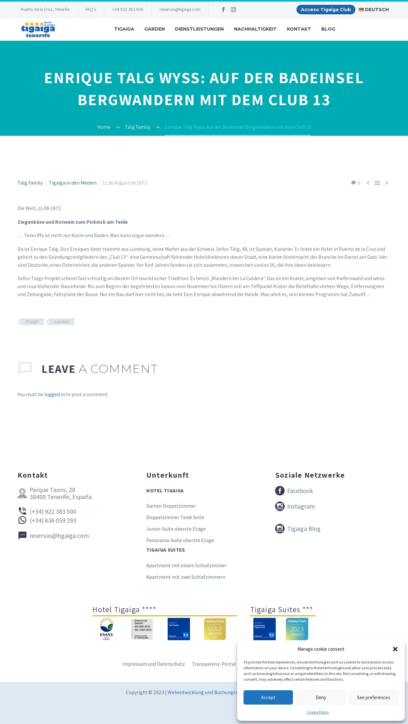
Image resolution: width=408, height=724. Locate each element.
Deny (321, 697)
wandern (61, 321)
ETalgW (32, 321)
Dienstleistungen (199, 29)
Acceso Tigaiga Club (326, 9)
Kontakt (299, 29)
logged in (54, 394)
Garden (154, 29)
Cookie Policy (318, 712)
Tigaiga (124, 29)
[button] (395, 649)
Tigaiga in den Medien (73, 182)
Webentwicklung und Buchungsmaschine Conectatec (225, 692)
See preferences (373, 697)
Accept (268, 697)
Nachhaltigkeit (255, 29)
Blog (328, 29)
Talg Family (30, 182)
